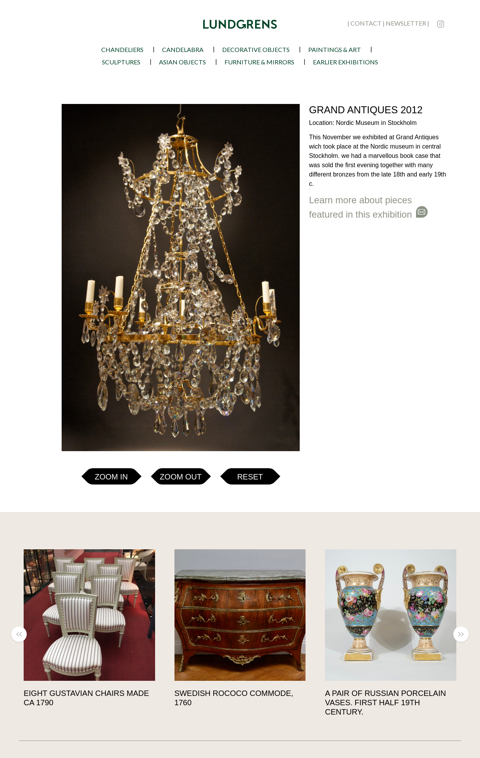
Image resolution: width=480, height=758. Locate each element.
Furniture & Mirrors (259, 62)
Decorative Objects (256, 49)
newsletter (406, 23)
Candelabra (183, 49)
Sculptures (121, 62)
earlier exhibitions (345, 62)
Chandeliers (122, 49)
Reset (250, 306)
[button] (33, 111)
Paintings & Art (334, 49)
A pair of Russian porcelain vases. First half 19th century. (385, 702)
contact (366, 23)
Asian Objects (182, 62)
